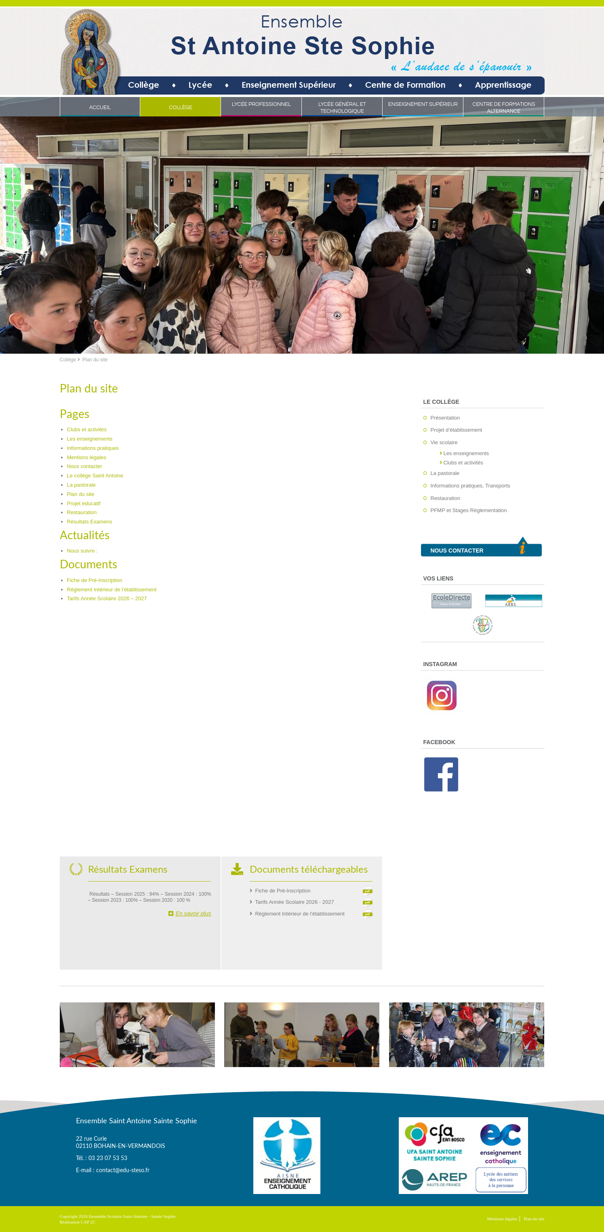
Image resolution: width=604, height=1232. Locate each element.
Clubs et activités (87, 429)
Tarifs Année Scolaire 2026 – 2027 (107, 598)
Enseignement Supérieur (423, 104)
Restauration (82, 512)
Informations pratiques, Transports (470, 486)
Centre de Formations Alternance (503, 107)
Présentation (445, 418)
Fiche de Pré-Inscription (94, 580)
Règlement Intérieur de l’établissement (112, 589)
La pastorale (81, 485)
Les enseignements (90, 439)
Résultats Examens (89, 522)
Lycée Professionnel (261, 104)
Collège (180, 107)
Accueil (100, 107)
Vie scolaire (444, 442)
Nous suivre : (82, 551)
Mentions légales (87, 457)
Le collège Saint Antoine (95, 476)
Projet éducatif (84, 503)
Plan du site (81, 494)
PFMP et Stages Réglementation (469, 510)
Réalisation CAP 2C (78, 1221)
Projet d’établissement (456, 430)
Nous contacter (84, 466)
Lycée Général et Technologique (342, 107)
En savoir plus (189, 913)
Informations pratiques (93, 448)
